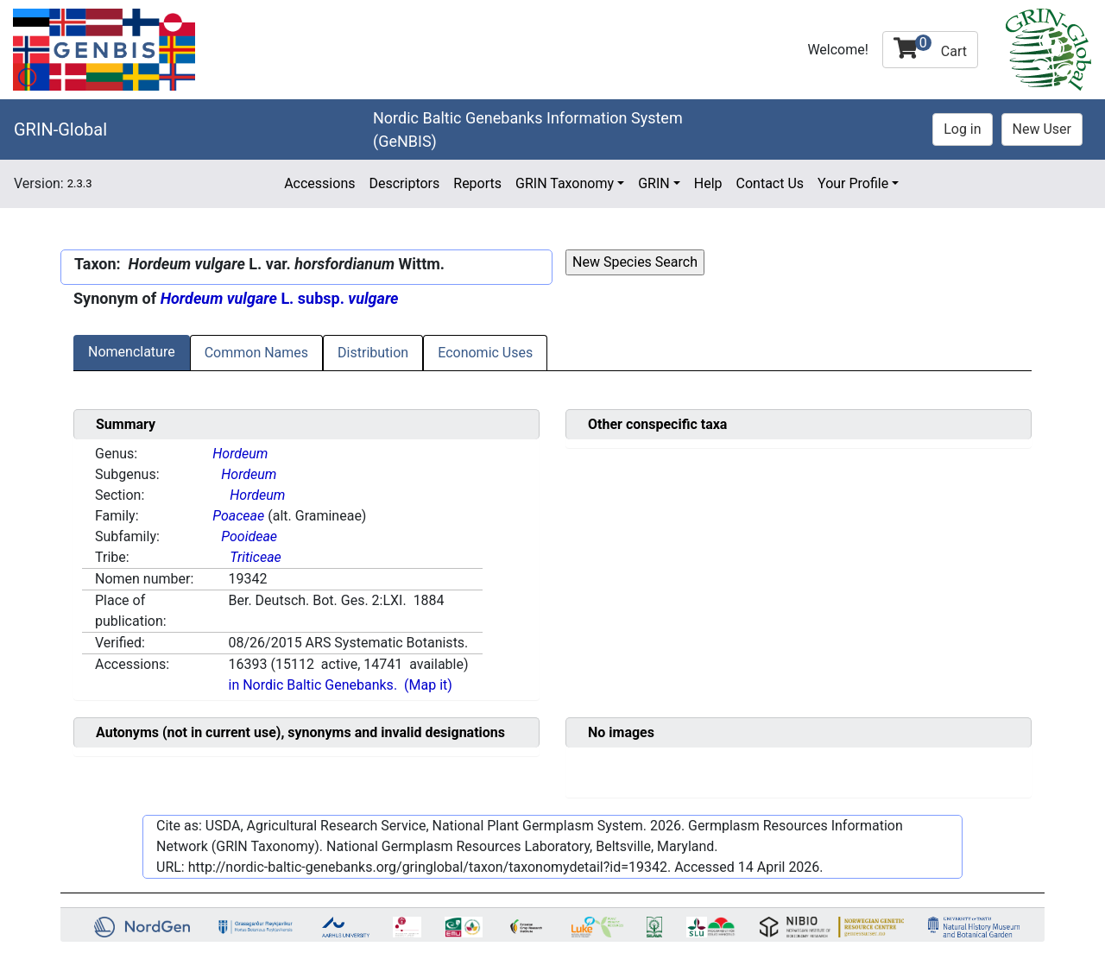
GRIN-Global (60, 129)
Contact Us (770, 183)
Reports (477, 183)
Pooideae (249, 536)
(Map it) (428, 685)
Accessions (319, 183)
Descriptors (404, 183)
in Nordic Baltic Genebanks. (312, 685)
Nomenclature (131, 352)
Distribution (373, 352)
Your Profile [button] (853, 183)
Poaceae (238, 516)
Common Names (256, 352)
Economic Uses (485, 352)
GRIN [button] (654, 183)
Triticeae (255, 557)
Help (708, 183)
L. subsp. (280, 298)
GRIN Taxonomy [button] (564, 183)
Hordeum (240, 453)
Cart (930, 47)
